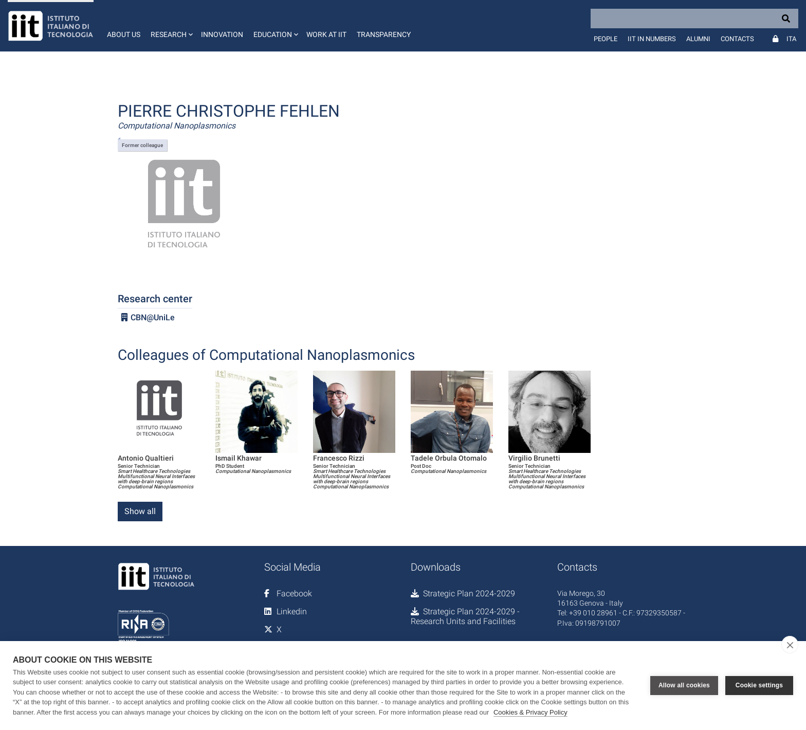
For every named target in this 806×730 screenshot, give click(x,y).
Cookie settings (759, 685)
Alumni (698, 39)
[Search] (694, 18)
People (605, 39)
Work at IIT (326, 34)
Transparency (384, 34)
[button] (170, 25)
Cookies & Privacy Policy (530, 712)
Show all (140, 511)
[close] (789, 644)
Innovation (222, 34)
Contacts (737, 39)
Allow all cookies (684, 685)
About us (123, 34)
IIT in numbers (652, 39)
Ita (791, 39)
